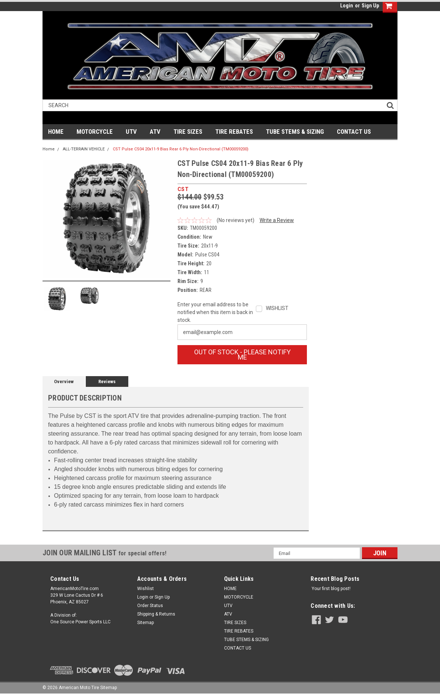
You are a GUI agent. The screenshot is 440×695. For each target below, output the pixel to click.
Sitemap (145, 622)
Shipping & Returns (156, 614)
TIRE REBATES (234, 131)
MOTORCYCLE (95, 131)
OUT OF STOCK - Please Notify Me (242, 354)
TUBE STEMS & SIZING (295, 131)
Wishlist (145, 588)
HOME (56, 131)
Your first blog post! (331, 588)
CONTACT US (354, 131)
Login (346, 5)
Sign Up (370, 5)
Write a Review (277, 220)
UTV (131, 131)
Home (49, 149)
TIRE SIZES (187, 131)
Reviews (107, 381)
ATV (155, 131)
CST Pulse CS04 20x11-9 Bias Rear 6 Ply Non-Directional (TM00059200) (180, 149)
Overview (64, 381)
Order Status (150, 605)
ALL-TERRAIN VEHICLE (84, 149)
